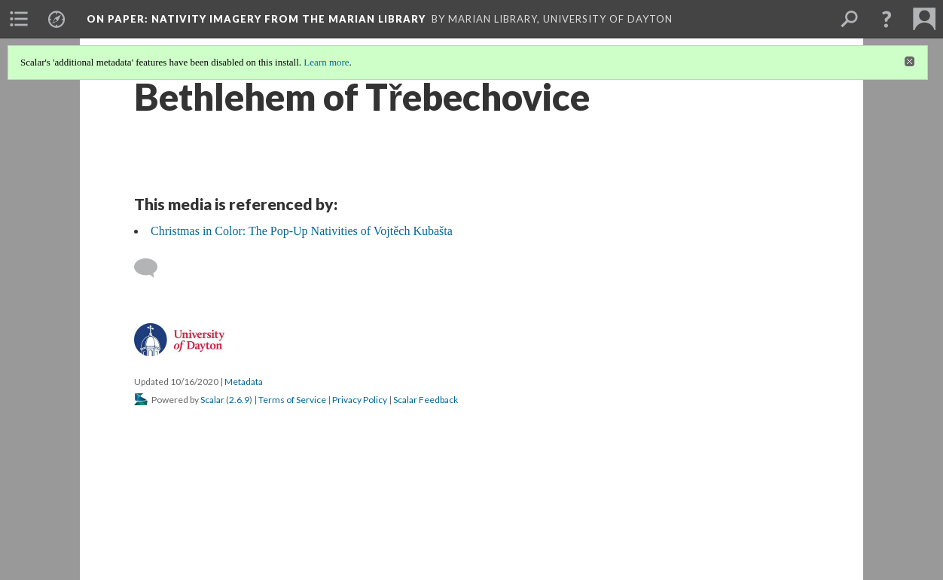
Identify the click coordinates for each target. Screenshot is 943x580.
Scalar (212, 399)
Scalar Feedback (425, 399)
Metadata (243, 381)
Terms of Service (292, 399)
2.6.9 (239, 399)
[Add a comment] (152, 268)
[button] (886, 19)
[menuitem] (19, 19)
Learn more (326, 62)
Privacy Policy (359, 399)
